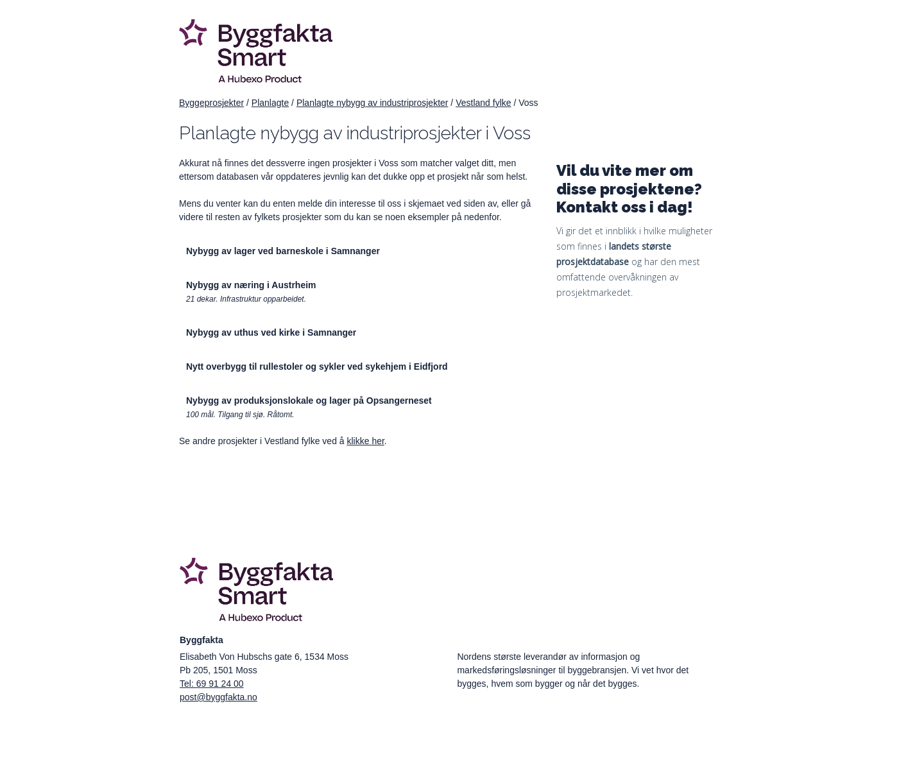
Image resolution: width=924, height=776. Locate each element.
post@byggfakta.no (218, 697)
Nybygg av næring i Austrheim (251, 285)
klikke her (365, 441)
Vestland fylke (483, 103)
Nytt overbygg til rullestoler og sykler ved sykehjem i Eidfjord (317, 366)
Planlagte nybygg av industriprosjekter (372, 103)
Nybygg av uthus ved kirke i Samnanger (271, 332)
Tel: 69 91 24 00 (212, 683)
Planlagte (270, 103)
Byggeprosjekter (211, 103)
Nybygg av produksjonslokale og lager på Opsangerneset (309, 400)
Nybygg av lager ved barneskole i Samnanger (283, 251)
